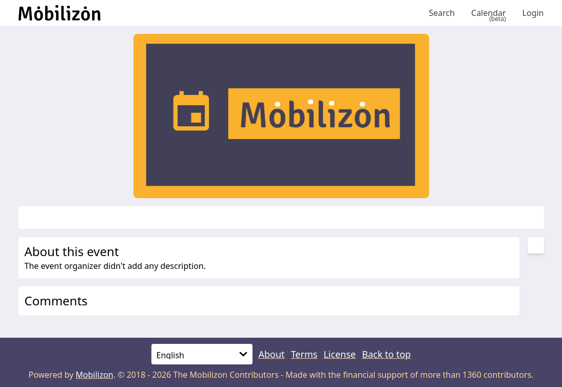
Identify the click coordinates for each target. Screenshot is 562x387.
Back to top (386, 354)
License (339, 354)
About (272, 354)
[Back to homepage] (219, 13)
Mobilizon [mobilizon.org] (94, 374)
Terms (304, 354)
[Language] (202, 354)
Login (533, 12)
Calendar (488, 13)
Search (442, 12)
